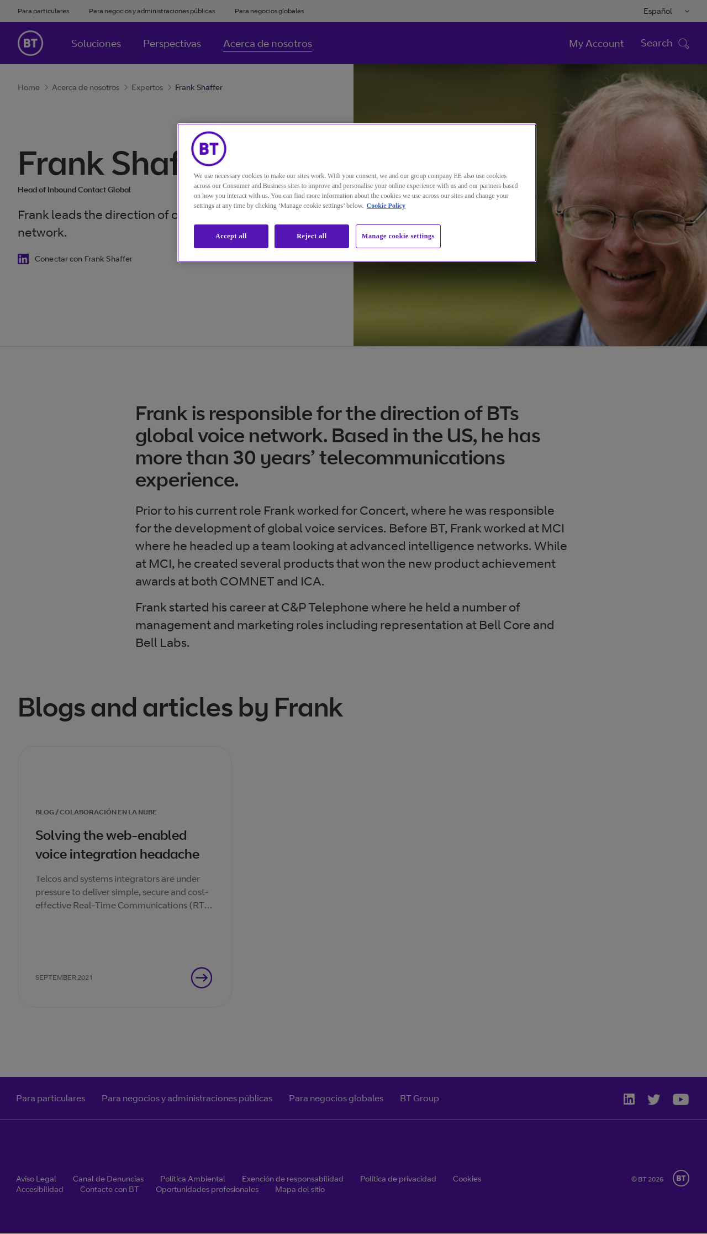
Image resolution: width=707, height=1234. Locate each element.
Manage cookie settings (398, 236)
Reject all (311, 236)
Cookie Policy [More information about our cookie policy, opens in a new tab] (386, 206)
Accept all (231, 236)
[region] (356, 192)
